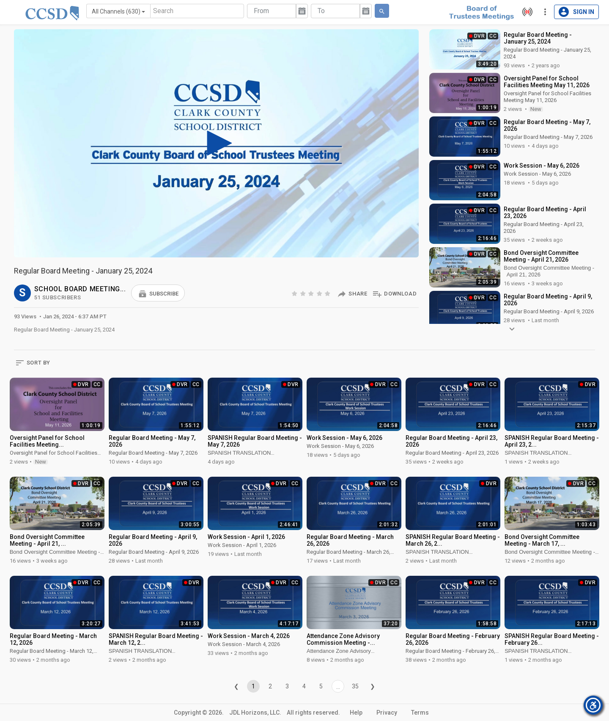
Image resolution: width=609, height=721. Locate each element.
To (321, 11)
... (338, 686)
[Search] (197, 11)
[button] (158, 293)
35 (355, 686)
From (261, 11)
